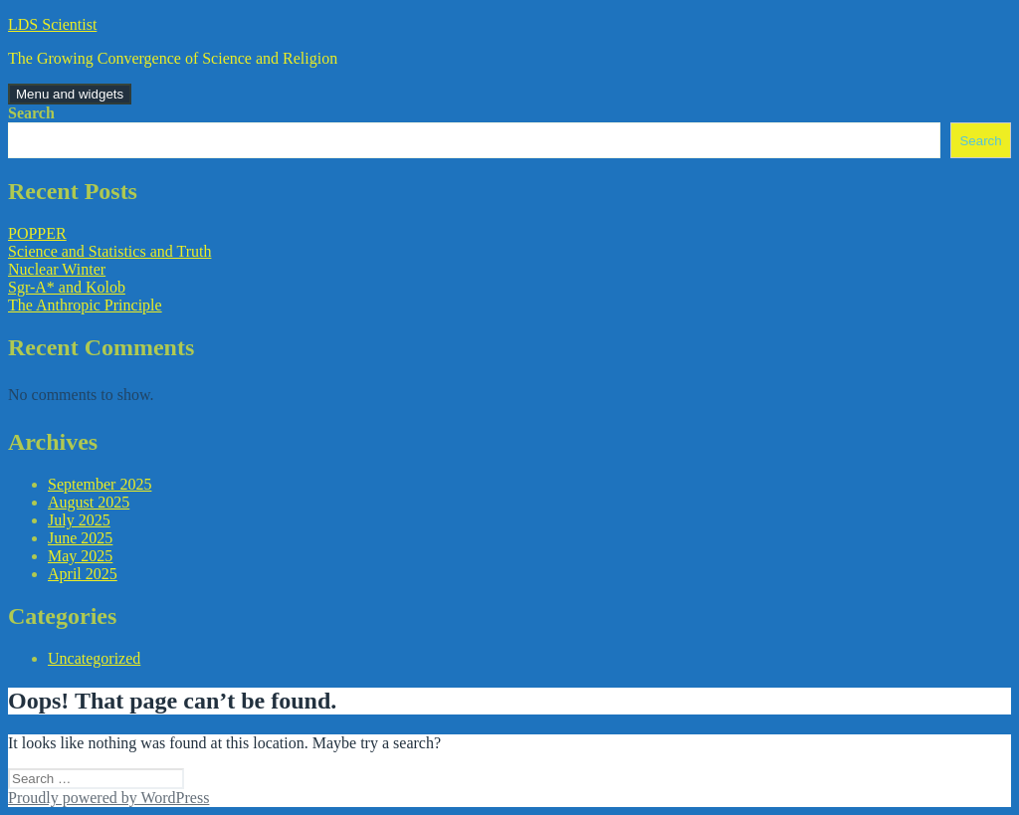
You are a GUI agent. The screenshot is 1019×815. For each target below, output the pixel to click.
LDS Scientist (52, 24)
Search (31, 112)
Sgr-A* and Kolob (66, 287)
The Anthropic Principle (85, 305)
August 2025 (88, 502)
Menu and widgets (69, 94)
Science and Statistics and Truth (109, 251)
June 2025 (80, 537)
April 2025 (82, 573)
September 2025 (99, 484)
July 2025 (79, 519)
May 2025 (80, 555)
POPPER (37, 233)
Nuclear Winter (56, 269)
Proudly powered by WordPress (108, 797)
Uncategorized (94, 658)
